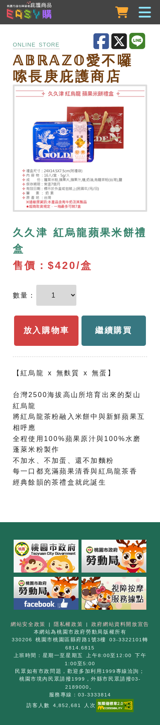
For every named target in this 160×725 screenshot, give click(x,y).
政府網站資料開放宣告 (120, 624)
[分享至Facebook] (102, 42)
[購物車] (122, 12)
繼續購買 (113, 330)
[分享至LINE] (138, 41)
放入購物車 (46, 330)
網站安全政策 (28, 624)
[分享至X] (120, 42)
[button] (80, 13)
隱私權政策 (68, 624)
